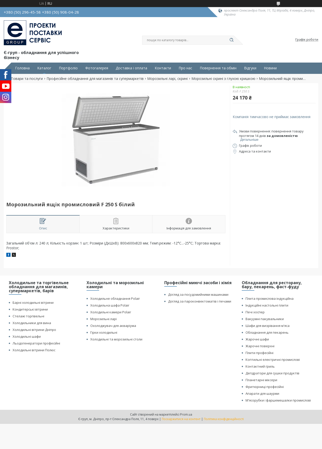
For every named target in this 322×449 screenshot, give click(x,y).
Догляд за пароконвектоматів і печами (199, 301)
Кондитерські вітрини (30, 309)
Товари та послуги (27, 78)
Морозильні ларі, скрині (167, 78)
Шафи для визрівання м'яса (268, 325)
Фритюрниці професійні (265, 386)
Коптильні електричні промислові (273, 359)
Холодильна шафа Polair (109, 305)
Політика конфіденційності (224, 419)
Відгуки (250, 68)
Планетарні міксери (261, 380)
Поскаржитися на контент (181, 419)
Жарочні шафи (257, 339)
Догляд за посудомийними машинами (198, 294)
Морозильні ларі (103, 319)
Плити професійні (259, 353)
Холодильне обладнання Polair (115, 298)
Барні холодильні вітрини (33, 302)
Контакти (163, 68)
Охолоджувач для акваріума (113, 325)
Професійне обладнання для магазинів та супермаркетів (95, 78)
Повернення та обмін (218, 68)
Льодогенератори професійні (36, 343)
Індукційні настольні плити (267, 305)
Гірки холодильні (103, 332)
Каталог (44, 68)
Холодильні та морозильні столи (116, 339)
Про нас (185, 68)
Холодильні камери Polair (110, 312)
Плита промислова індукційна (270, 298)
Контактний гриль (260, 366)
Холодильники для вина (32, 323)
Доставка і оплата (131, 68)
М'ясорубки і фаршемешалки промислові (278, 400)
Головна (22, 68)
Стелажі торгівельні (28, 316)
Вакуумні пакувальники (265, 319)
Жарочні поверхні (260, 346)
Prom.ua (186, 414)
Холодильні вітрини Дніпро (34, 329)
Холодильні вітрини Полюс (34, 350)
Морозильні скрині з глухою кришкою (223, 78)
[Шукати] (231, 40)
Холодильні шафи (27, 336)
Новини (270, 68)
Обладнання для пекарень (267, 332)
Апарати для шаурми (262, 393)
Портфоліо (68, 68)
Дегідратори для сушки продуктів (272, 373)
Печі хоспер (255, 312)
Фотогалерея (96, 68)
